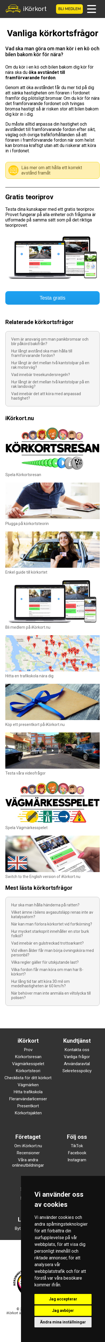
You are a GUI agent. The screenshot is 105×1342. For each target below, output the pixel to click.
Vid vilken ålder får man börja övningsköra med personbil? (52, 952)
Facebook (77, 1152)
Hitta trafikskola (28, 1091)
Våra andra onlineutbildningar (28, 1162)
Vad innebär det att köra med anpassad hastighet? (46, 395)
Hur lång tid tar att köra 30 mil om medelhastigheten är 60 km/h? (40, 983)
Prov (28, 1049)
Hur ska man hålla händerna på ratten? (45, 905)
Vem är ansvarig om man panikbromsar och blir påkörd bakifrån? (49, 341)
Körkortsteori (28, 1070)
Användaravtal (77, 1063)
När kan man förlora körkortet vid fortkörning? (51, 924)
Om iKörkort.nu (28, 1145)
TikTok (77, 1145)
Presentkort (28, 1105)
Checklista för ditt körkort (28, 1077)
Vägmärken (28, 1084)
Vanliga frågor (77, 1056)
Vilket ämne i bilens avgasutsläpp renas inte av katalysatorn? (52, 914)
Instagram (76, 1159)
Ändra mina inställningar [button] (63, 1322)
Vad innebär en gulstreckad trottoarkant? (47, 943)
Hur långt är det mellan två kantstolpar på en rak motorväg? (50, 365)
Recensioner (28, 1152)
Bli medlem (69, 9)
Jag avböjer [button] (63, 1310)
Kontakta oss (76, 1049)
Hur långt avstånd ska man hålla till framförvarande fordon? (41, 353)
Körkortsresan (28, 1056)
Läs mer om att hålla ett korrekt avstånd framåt (51, 170)
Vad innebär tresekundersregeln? (40, 374)
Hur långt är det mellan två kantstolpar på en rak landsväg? (50, 384)
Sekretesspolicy (77, 1070)
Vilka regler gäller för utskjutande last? (45, 962)
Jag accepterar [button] (63, 1299)
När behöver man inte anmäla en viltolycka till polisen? (51, 995)
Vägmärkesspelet (28, 1063)
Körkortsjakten (28, 1112)
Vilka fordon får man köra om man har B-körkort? (47, 971)
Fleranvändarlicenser (28, 1098)
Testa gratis (52, 298)
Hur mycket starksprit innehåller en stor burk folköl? (50, 933)
